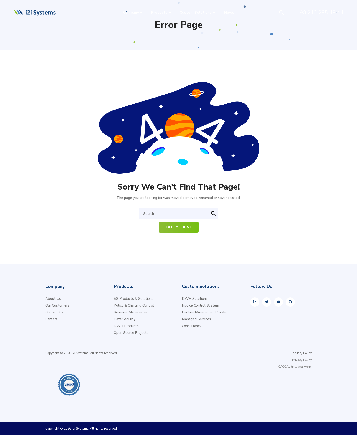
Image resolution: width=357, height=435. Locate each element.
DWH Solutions (195, 298)
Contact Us (54, 312)
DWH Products (126, 325)
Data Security (124, 319)
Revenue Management (132, 312)
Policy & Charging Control (134, 305)
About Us (53, 298)
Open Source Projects (131, 332)
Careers (51, 319)
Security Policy (301, 353)
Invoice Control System (200, 305)
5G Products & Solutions (133, 298)
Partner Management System (206, 312)
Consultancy (191, 325)
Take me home (179, 227)
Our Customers (57, 305)
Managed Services (196, 319)
